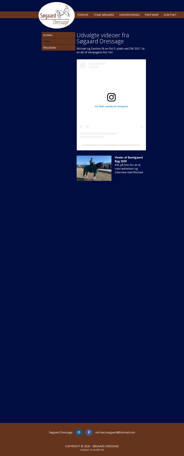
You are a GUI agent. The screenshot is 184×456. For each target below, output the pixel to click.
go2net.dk (98, 449)
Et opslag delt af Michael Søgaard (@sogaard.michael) (111, 145)
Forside (82, 15)
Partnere (152, 15)
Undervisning (129, 15)
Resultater (49, 47)
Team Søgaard (103, 15)
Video (46, 41)
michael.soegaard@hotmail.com (115, 432)
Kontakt (170, 15)
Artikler (48, 35)
